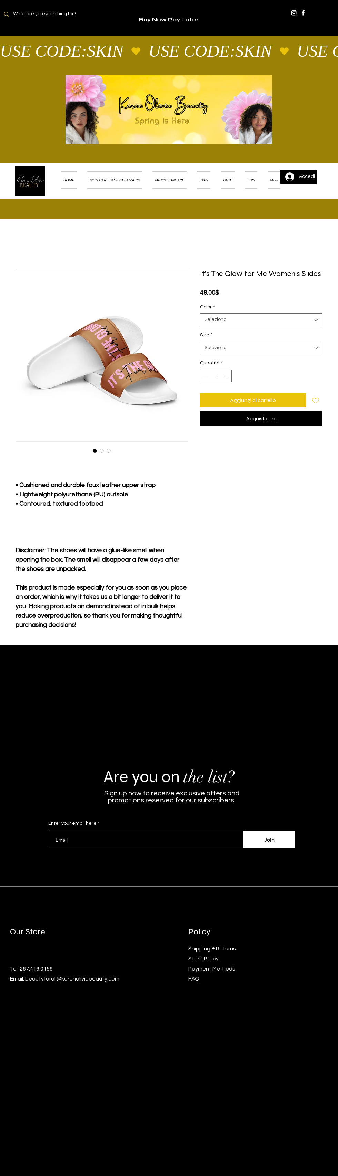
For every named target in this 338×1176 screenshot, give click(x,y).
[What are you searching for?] (48, 14)
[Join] (269, 839)
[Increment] (226, 376)
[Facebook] (303, 12)
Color (207, 307)
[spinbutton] (216, 376)
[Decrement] (205, 376)
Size (206, 335)
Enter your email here (72, 823)
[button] (322, 171)
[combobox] (261, 319)
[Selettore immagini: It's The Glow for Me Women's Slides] (94, 450)
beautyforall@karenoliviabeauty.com (72, 979)
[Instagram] (293, 12)
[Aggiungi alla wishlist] (315, 400)
